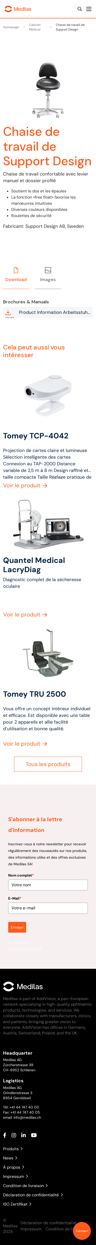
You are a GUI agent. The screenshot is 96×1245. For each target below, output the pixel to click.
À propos (13, 1167)
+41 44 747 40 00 (24, 1107)
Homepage (11, 27)
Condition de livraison (25, 1185)
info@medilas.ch (27, 1117)
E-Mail (14, 894)
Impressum (15, 1176)
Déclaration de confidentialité (33, 1195)
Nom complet (21, 871)
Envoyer (17, 923)
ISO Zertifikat (17, 1204)
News (10, 1158)
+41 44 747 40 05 (25, 1112)
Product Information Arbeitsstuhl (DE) (47, 313)
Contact (82, 1231)
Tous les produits (48, 764)
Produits (13, 1148)
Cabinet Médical (32, 27)
